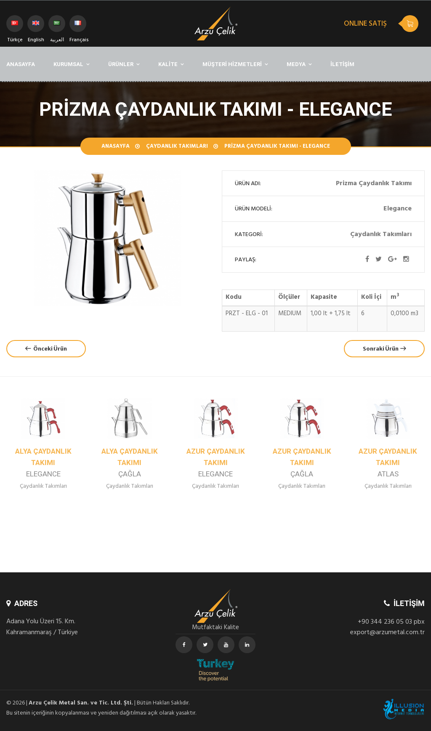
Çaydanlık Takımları (177, 147)
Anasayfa (115, 147)
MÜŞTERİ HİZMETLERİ (232, 64)
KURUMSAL (68, 64)
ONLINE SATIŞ (365, 24)
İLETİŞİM (342, 64)
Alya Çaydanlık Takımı (43, 462)
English (36, 26)
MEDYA (296, 64)
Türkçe (15, 26)
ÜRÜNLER (120, 64)
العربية (57, 26)
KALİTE (168, 64)
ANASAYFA (20, 64)
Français (77, 26)
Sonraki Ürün (384, 348)
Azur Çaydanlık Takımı (215, 462)
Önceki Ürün (46, 348)
